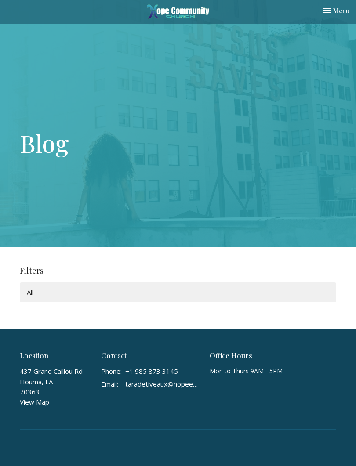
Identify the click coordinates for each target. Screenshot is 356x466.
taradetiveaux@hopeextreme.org (163, 383)
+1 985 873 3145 (151, 371)
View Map (34, 401)
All (30, 292)
